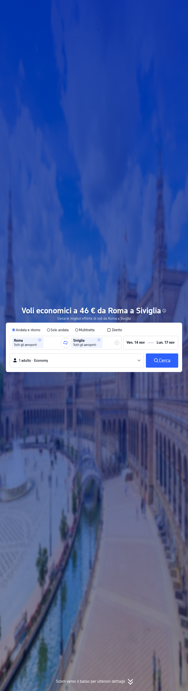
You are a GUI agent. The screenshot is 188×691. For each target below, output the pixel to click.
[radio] (26, 330)
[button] (141, 8)
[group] (37, 343)
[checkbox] (114, 330)
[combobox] (46, 342)
